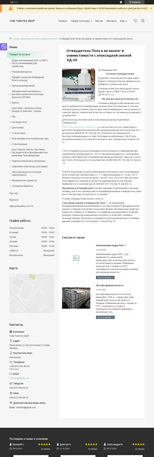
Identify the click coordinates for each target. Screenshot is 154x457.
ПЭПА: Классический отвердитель (80, 127)
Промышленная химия (23, 85)
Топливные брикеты (22, 186)
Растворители (19, 122)
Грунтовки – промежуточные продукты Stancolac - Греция (27, 109)
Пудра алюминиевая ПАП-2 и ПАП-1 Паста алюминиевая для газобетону (30, 63)
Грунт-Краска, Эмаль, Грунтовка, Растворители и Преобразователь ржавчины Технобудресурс (30, 152)
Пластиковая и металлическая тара (30, 138)
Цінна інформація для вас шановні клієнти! (36, 38)
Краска (15, 102)
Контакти (111, 21)
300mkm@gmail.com (19, 378)
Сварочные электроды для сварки (30, 166)
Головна (63, 21)
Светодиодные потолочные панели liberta (26, 173)
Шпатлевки (18, 127)
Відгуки (13, 199)
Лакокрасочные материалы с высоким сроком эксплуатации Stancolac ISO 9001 (28, 94)
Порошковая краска (22, 71)
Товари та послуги (80, 21)
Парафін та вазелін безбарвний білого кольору (28, 78)
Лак (13, 116)
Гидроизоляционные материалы (29, 161)
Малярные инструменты (24, 180)
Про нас (99, 21)
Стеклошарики (19, 144)
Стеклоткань (18, 133)
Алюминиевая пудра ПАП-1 (111, 245)
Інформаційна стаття (21, 206)
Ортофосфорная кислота (109, 285)
